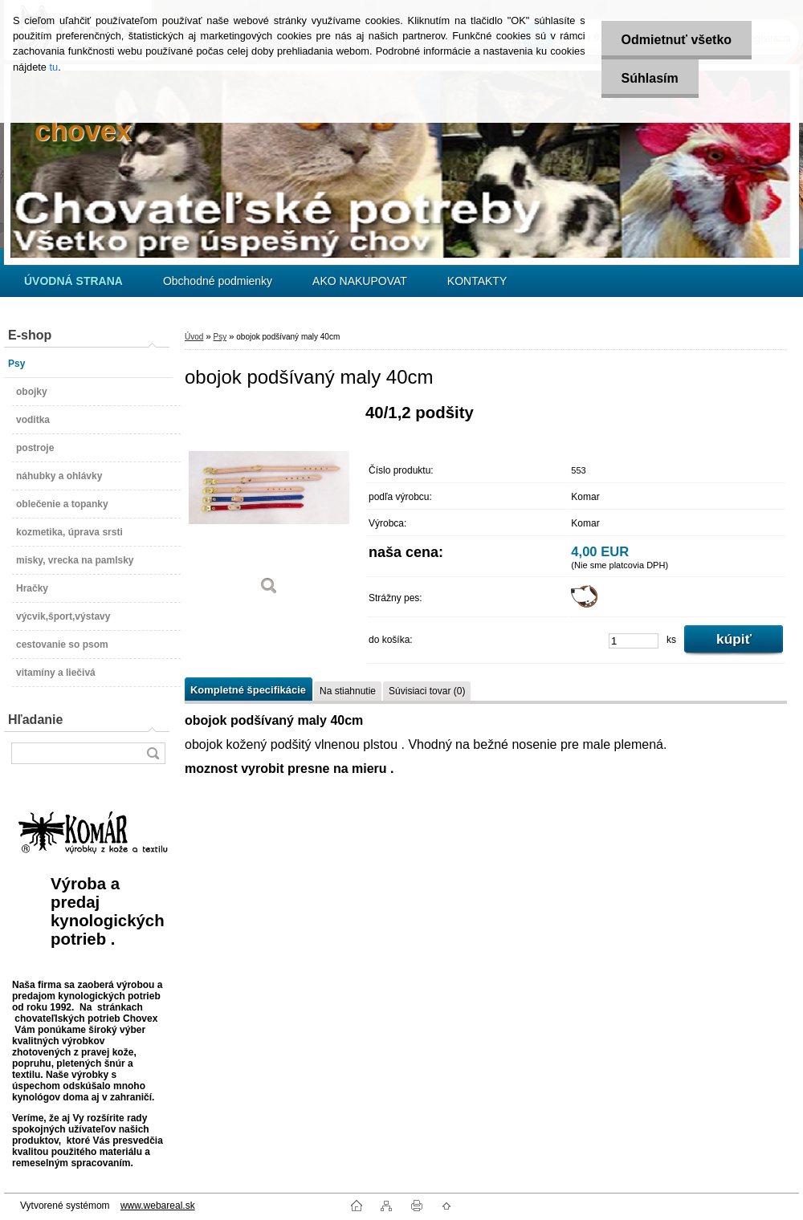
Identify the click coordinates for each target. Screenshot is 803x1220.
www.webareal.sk (157, 1205)
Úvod (194, 336)
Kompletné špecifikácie (248, 690)
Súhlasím (650, 78)
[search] (153, 753)
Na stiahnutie (348, 691)
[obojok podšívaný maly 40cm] (269, 505)
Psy (219, 336)
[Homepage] (73, 281)
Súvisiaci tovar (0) (427, 691)
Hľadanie (35, 719)
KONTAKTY (477, 280)
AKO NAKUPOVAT (359, 280)
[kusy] (633, 641)
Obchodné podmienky (217, 280)
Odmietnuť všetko (677, 40)
